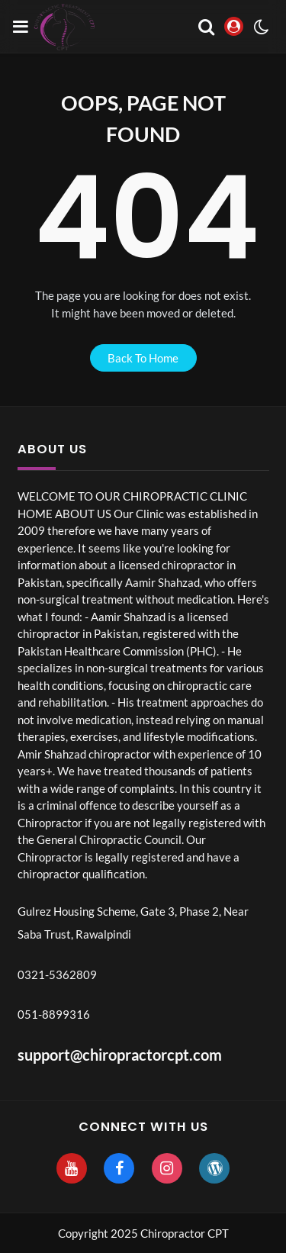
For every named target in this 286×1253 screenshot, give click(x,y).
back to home (143, 358)
